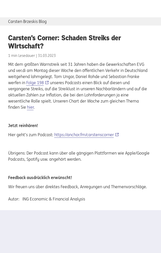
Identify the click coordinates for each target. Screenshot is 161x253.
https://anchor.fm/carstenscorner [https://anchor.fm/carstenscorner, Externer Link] (84, 134)
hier (30, 107)
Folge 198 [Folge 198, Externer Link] (35, 82)
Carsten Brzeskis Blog (27, 21)
